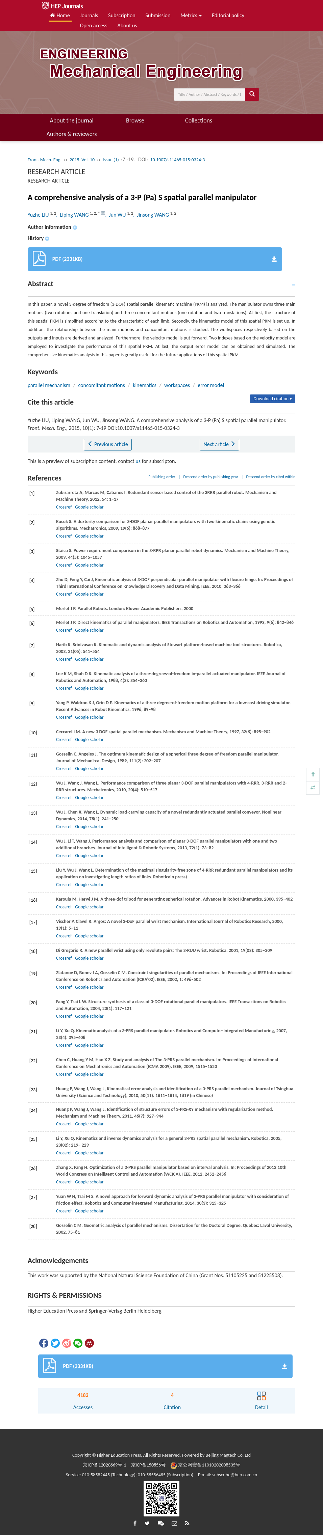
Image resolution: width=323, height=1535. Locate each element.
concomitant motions (101, 385)
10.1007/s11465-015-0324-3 (177, 160)
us (138, 461)
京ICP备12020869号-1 (104, 1465)
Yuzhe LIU (39, 215)
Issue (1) (111, 160)
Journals (89, 15)
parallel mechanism (49, 385)
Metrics (191, 15)
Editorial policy (228, 15)
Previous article (108, 444)
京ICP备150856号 (148, 1465)
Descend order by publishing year (210, 476)
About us (127, 25)
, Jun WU (116, 215)
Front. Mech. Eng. (44, 160)
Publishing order (161, 476)
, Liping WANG (73, 215)
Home (60, 15)
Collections (198, 120)
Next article (219, 444)
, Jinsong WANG (151, 215)
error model (211, 385)
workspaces (177, 385)
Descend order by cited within (271, 476)
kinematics (144, 385)
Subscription (121, 15)
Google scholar (89, 507)
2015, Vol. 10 (82, 160)
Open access (93, 25)
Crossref (64, 507)
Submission (158, 15)
